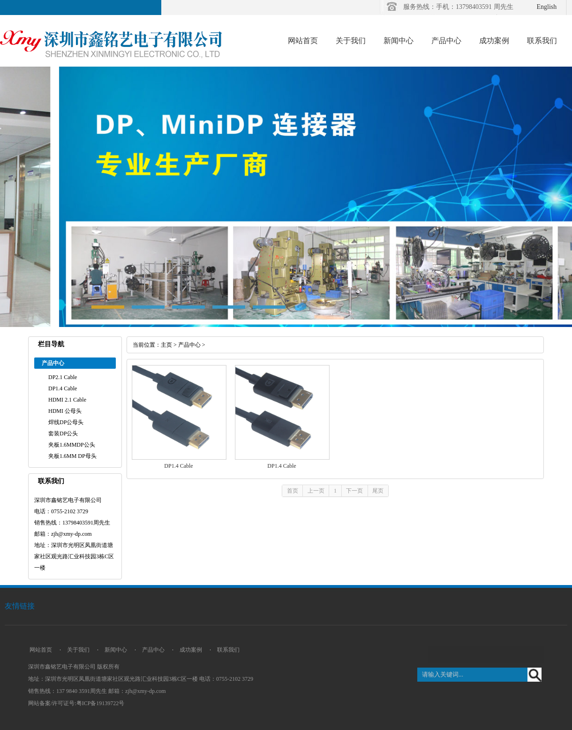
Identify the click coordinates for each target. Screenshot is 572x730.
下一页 (354, 490)
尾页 (378, 490)
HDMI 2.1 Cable (67, 399)
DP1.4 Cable (62, 388)
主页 (166, 345)
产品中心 (446, 41)
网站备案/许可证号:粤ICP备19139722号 (76, 703)
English (547, 6)
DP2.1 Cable (62, 377)
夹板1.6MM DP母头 (72, 456)
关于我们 (351, 41)
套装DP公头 (63, 433)
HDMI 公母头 (65, 411)
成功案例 (494, 41)
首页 (292, 490)
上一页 (316, 490)
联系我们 (542, 41)
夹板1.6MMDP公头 (71, 444)
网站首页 (303, 41)
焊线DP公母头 (65, 422)
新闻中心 (399, 41)
